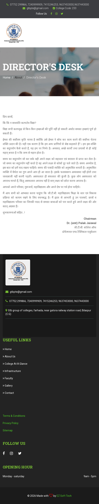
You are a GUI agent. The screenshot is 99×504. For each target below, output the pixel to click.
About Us (9, 356)
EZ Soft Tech (64, 495)
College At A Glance (15, 363)
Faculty (8, 378)
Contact (8, 392)
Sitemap (8, 430)
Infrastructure (12, 371)
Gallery (8, 385)
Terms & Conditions (14, 415)
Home (6, 77)
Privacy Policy (10, 423)
